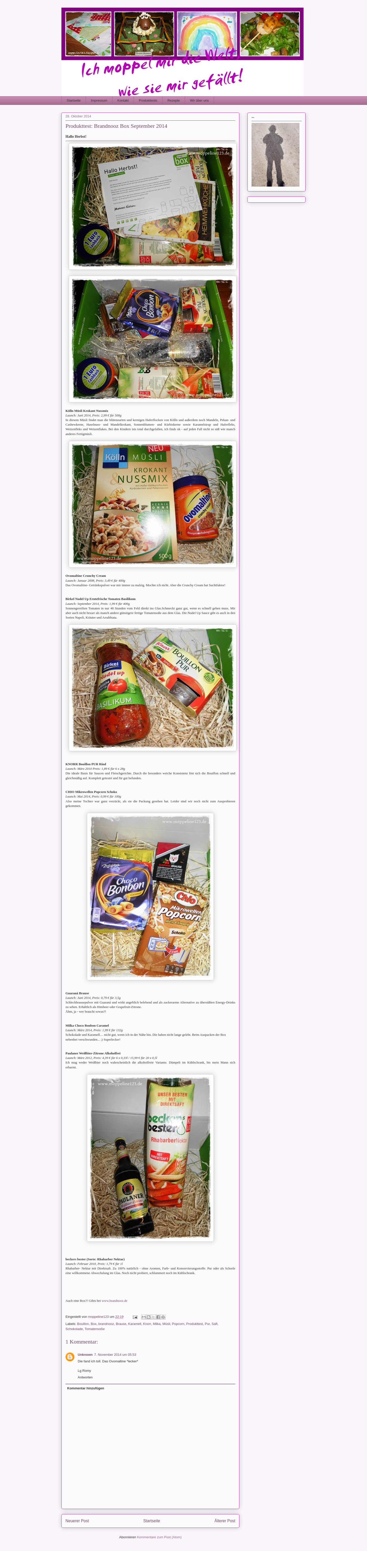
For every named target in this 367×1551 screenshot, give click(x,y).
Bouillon (83, 1324)
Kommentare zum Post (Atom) (159, 1537)
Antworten (85, 1377)
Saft (214, 1324)
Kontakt (123, 100)
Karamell (134, 1324)
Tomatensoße (95, 1329)
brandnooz (106, 1324)
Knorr (147, 1324)
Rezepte (173, 100)
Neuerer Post (77, 1521)
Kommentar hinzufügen (85, 1388)
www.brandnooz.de (114, 1301)
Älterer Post (225, 1521)
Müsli (166, 1324)
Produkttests (148, 100)
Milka (157, 1324)
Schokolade (74, 1329)
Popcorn (178, 1324)
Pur (207, 1324)
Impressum (99, 100)
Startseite (74, 100)
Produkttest (194, 1324)
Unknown (85, 1355)
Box (93, 1324)
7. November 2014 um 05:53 (115, 1355)
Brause (121, 1324)
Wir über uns (199, 100)
